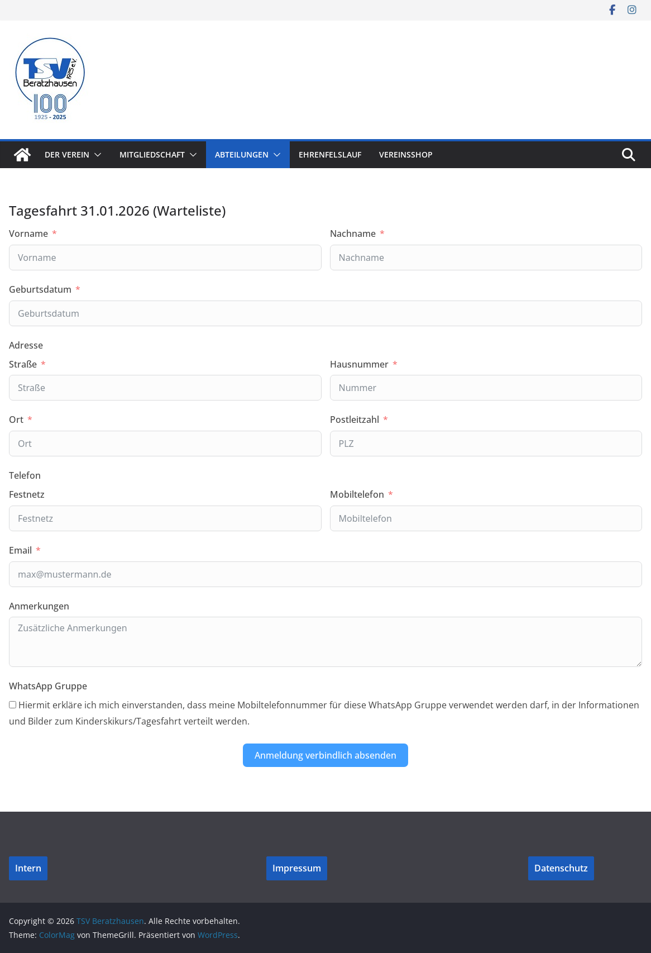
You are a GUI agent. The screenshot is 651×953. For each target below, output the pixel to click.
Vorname (28, 233)
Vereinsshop (406, 154)
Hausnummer (359, 364)
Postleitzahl (354, 419)
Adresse (26, 345)
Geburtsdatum (40, 289)
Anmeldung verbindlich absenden (325, 755)
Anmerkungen (39, 606)
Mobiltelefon (357, 494)
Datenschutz (561, 868)
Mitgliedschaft (152, 154)
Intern (28, 868)
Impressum (296, 868)
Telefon (25, 475)
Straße (23, 364)
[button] (95, 155)
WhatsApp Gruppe (48, 686)
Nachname (353, 233)
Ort (16, 419)
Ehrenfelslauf (330, 154)
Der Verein (67, 154)
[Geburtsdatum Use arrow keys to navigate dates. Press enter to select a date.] (325, 313)
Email (20, 550)
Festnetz (27, 494)
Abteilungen (242, 154)
